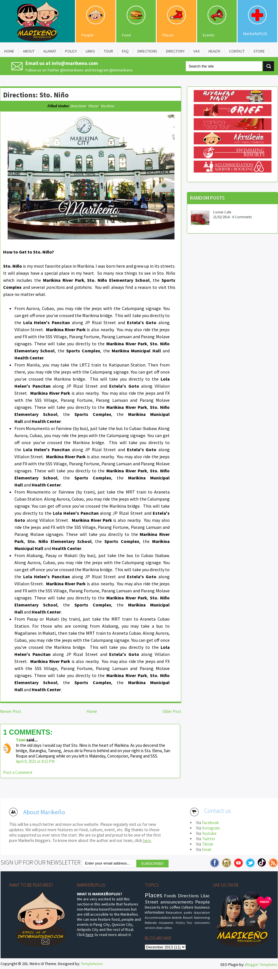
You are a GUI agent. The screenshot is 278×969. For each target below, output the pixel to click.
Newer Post (10, 711)
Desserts (152, 907)
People (87, 35)
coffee (174, 907)
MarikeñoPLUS (255, 33)
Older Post (171, 711)
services (150, 928)
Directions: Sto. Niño (36, 95)
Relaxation (174, 912)
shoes (159, 928)
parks (188, 912)
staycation (202, 912)
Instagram (211, 828)
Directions (78, 105)
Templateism (92, 963)
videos (168, 928)
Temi (20, 740)
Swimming (202, 917)
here (147, 840)
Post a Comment (18, 772)
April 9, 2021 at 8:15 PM (35, 761)
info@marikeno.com (75, 63)
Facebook (210, 822)
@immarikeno (71, 70)
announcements (176, 902)
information (154, 912)
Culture (187, 907)
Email (206, 849)
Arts (164, 907)
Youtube (209, 833)
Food (126, 35)
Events (208, 35)
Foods (170, 895)
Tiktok (207, 844)
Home (92, 711)
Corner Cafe (222, 212)
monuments (202, 923)
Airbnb (177, 917)
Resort (188, 917)
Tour (189, 923)
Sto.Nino (107, 105)
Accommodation (158, 917)
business (202, 907)
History (180, 923)
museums (166, 922)
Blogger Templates (261, 964)
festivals (151, 922)
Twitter (208, 838)
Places (168, 35)
